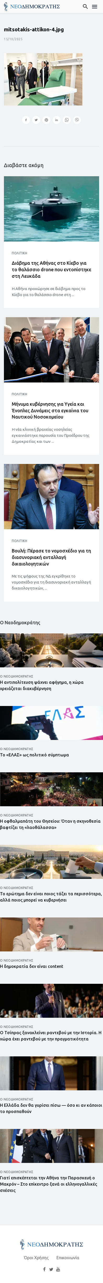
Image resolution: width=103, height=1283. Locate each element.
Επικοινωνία (67, 1257)
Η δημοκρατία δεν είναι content (31, 966)
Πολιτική (19, 253)
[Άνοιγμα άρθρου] (51, 209)
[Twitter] (51, 1269)
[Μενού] (94, 6)
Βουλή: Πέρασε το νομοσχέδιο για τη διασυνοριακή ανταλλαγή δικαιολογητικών (51, 557)
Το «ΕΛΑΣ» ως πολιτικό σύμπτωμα (34, 754)
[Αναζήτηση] (85, 6)
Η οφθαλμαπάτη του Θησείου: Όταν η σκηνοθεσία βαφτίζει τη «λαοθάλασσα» (50, 824)
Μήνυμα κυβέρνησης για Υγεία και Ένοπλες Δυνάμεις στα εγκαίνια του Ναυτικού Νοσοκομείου (50, 410)
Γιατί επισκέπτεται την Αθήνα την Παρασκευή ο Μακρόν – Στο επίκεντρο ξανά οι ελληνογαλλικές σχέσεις (48, 1184)
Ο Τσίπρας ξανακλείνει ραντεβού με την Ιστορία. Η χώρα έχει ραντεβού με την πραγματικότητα (50, 1035)
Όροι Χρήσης (36, 1257)
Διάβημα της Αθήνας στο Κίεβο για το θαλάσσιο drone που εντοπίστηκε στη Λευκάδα (51, 269)
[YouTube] (58, 1269)
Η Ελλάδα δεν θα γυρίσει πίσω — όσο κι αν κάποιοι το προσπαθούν (51, 1108)
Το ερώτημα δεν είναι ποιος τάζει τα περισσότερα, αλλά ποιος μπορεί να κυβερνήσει (51, 896)
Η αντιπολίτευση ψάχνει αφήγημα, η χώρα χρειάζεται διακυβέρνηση (42, 685)
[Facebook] (44, 1269)
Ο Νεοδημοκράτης (16, 676)
